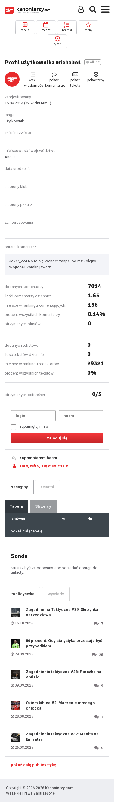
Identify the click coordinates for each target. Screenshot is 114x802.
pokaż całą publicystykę (33, 765)
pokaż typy (95, 77)
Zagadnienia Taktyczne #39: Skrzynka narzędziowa (62, 612)
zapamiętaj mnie (29, 427)
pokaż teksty (75, 80)
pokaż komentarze (54, 80)
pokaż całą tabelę (26, 531)
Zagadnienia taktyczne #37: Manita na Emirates (62, 737)
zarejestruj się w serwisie (43, 465)
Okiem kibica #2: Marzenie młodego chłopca (60, 705)
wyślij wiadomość (33, 80)
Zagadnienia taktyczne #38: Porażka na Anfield (63, 674)
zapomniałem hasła (38, 458)
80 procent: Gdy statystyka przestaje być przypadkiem (64, 643)
